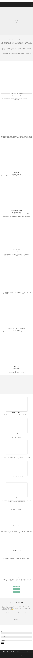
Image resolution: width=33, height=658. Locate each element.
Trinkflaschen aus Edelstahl (16, 455)
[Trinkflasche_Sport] (16, 397)
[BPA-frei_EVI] (16, 418)
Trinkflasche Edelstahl (13, 651)
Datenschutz (11, 655)
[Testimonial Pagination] (14, 619)
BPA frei (28, 651)
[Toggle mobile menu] (31, 5)
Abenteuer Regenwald (20, 655)
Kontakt (14, 655)
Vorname (2, 631)
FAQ (16, 655)
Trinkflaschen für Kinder (16, 476)
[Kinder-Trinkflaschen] (16, 461)
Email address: (3, 635)
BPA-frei (16, 433)
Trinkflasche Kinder (6, 651)
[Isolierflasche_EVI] (16, 482)
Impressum (29, 654)
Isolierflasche (16, 497)
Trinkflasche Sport (19, 651)
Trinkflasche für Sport (17, 412)
